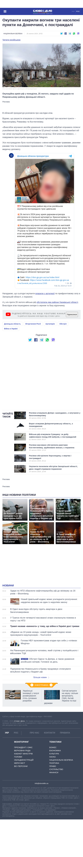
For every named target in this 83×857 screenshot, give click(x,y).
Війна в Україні (11, 329)
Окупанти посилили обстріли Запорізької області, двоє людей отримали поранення (53, 469)
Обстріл (63, 324)
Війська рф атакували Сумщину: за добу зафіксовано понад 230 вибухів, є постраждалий (52, 436)
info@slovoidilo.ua (41, 783)
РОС (78, 11)
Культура (54, 754)
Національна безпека (13, 34)
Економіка (55, 750)
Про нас (34, 733)
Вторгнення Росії (33, 324)
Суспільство (56, 769)
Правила (65, 733)
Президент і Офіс (23, 747)
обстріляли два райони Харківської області (57, 302)
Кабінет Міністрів (23, 754)
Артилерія (50, 324)
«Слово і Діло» (19, 721)
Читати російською (11, 40)
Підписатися (72, 314)
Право (52, 766)
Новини (8, 585)
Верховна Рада (22, 750)
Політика (54, 763)
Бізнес (53, 747)
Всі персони (21, 766)
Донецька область (12, 324)
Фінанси (53, 772)
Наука (52, 757)
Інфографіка (41, 685)
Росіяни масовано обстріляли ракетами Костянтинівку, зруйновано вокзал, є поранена (52, 447)
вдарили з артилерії (45, 293)
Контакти (49, 733)
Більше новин (41, 677)
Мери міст (19, 763)
